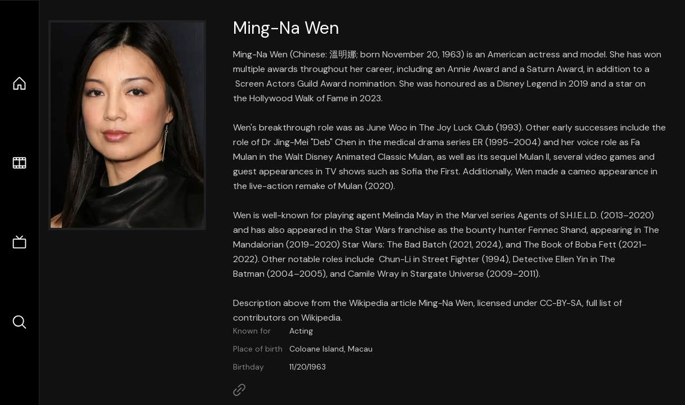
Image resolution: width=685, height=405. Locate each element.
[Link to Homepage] (239, 389)
